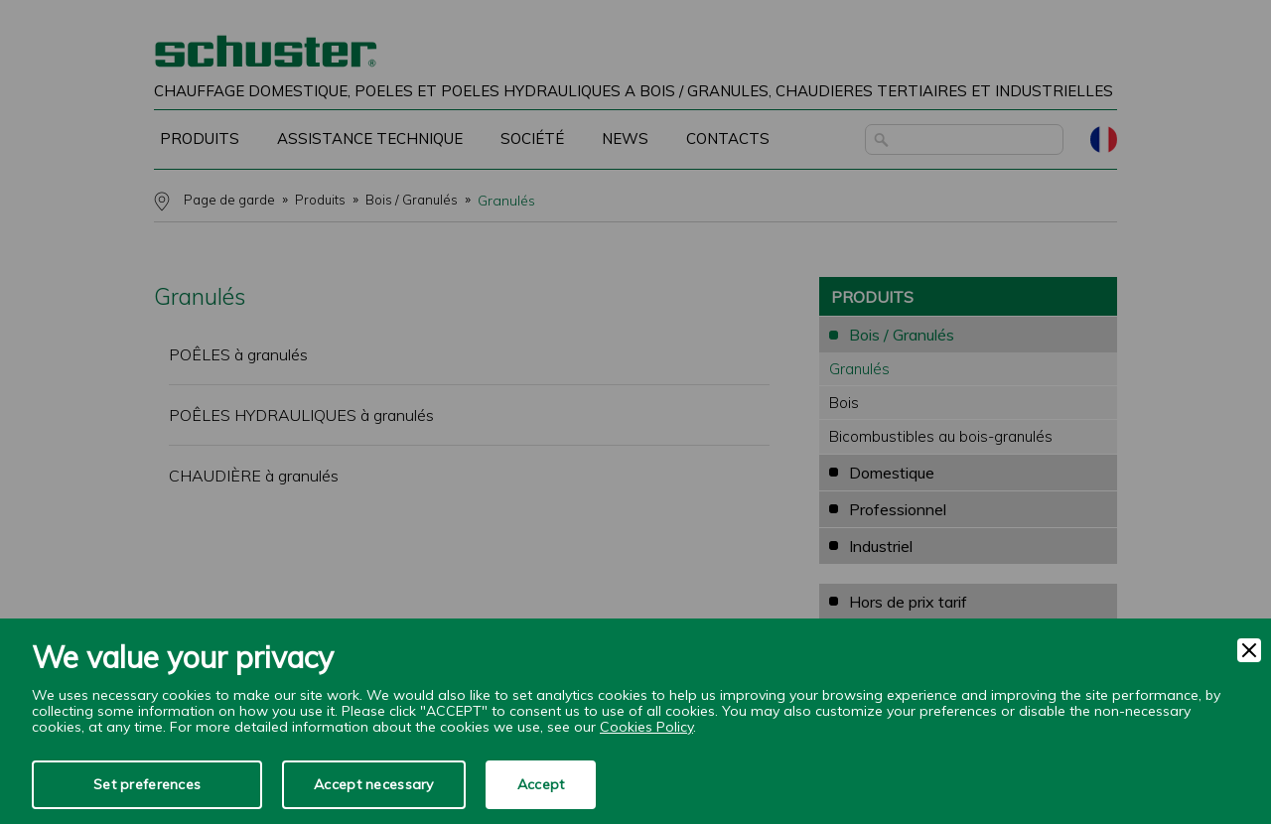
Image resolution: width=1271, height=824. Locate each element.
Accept (541, 784)
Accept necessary (373, 784)
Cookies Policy (646, 727)
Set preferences (147, 784)
